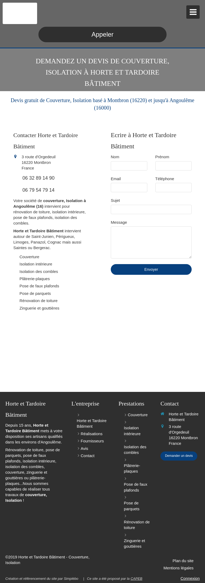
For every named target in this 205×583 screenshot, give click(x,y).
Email (116, 178)
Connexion (190, 578)
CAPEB (136, 579)
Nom (115, 157)
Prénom (162, 157)
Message (119, 222)
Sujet (115, 200)
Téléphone (164, 178)
